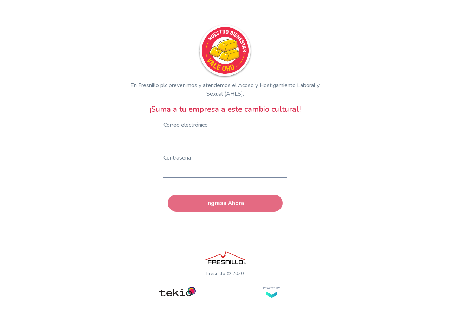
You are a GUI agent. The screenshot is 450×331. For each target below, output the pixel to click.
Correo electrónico (185, 125)
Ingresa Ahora (225, 203)
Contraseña (177, 158)
